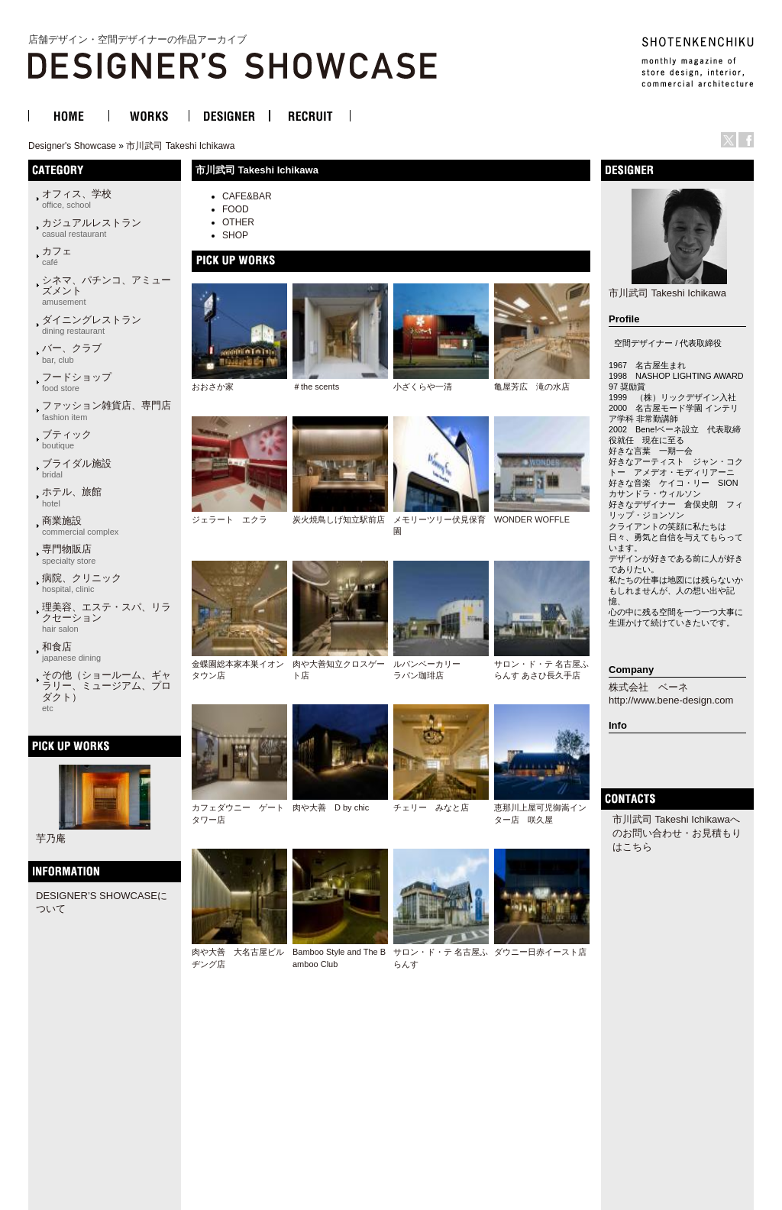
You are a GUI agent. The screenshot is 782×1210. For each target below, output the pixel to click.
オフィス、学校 (76, 198)
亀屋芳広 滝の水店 (532, 386)
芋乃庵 (51, 838)
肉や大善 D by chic (330, 807)
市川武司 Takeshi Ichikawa (180, 146)
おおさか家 (213, 386)
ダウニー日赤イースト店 (540, 951)
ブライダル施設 (76, 468)
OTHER (238, 222)
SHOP (235, 235)
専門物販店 (68, 554)
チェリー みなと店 (431, 807)
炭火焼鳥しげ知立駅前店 (338, 519)
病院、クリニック (81, 583)
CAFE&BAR (247, 196)
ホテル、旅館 (72, 496)
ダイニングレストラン (91, 324)
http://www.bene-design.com (671, 700)
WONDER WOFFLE (532, 519)
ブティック (67, 439)
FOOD (235, 209)
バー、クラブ (72, 353)
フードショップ (76, 382)
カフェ (57, 256)
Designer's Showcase (72, 146)
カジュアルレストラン (91, 227)
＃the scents (315, 386)
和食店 (71, 651)
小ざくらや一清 (422, 386)
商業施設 (80, 525)
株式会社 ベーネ (648, 687)
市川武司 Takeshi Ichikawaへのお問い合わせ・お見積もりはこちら (677, 833)
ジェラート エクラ (229, 519)
